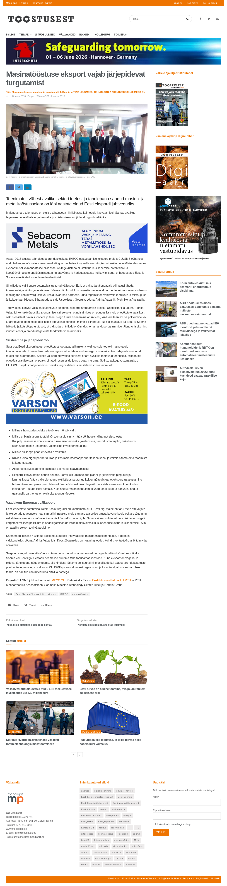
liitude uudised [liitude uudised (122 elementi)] (101, 843)
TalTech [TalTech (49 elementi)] (120, 862)
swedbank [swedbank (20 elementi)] (131, 855)
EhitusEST (25, 2)
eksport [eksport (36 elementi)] (103, 812)
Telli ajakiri (192, 2)
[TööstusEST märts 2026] (172, 167)
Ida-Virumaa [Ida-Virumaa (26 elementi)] (117, 831)
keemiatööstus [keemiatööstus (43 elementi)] (105, 837)
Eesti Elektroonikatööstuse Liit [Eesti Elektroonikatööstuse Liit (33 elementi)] (97, 800)
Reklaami (177, 2)
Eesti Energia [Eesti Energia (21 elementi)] (125, 800)
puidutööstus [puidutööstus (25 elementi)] (88, 849)
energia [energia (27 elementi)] (127, 819)
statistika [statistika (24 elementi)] (116, 855)
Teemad (24, 34)
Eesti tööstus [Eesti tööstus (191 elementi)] (88, 812)
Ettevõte (15, 735)
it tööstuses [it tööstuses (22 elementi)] (87, 837)
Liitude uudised (45, 34)
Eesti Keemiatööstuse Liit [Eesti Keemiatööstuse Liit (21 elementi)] (94, 806)
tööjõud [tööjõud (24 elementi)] (96, 868)
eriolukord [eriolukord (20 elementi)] (124, 825)
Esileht (10, 34)
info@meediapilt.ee (169, 881)
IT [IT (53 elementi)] (130, 831)
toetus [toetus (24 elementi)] (84, 868)
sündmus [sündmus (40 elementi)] (86, 862)
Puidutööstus (91, 735)
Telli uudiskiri (210, 2)
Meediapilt (11, 2)
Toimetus (120, 34)
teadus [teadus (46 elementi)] (131, 862)
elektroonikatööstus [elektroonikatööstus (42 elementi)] (91, 819)
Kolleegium (102, 34)
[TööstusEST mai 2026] (172, 104)
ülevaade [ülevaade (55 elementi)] (130, 868)
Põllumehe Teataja (42, 2)
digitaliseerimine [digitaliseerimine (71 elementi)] (103, 794)
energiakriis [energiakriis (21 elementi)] (87, 825)
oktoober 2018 (18, 96)
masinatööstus (80, 595)
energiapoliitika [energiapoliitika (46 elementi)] (106, 825)
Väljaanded (67, 34)
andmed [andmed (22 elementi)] (85, 794)
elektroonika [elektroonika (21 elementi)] (118, 812)
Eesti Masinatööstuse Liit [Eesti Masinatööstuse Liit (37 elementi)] (126, 806)
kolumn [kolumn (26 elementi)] (136, 837)
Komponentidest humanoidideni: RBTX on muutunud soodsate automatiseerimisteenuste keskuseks (197, 351)
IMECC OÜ (58, 581)
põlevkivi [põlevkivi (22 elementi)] (103, 849)
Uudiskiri (215, 881)
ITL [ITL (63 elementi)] (137, 831)
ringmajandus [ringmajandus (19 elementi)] (120, 849)
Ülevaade (15, 684)
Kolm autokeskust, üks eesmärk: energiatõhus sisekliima (195, 287)
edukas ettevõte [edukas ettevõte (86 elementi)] (124, 794)
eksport (52, 595)
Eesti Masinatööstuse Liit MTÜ (111, 581)
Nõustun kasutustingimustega (174, 827)
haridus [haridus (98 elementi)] (103, 831)
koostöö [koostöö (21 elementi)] (85, 843)
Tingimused (202, 881)
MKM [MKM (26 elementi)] (136, 843)
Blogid (84, 34)
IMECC (64, 595)
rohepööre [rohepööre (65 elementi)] (137, 849)
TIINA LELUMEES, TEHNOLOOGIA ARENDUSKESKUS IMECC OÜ (109, 92)
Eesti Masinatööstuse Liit (30, 595)
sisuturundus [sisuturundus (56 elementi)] (100, 855)
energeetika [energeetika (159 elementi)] (113, 819)
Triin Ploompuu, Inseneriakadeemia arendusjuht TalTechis (38, 92)
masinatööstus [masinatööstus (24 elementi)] (121, 843)
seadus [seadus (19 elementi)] (85, 855)
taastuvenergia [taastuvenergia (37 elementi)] (103, 862)
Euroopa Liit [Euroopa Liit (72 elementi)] (87, 831)
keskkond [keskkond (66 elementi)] (123, 837)
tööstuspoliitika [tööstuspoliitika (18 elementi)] (113, 868)
